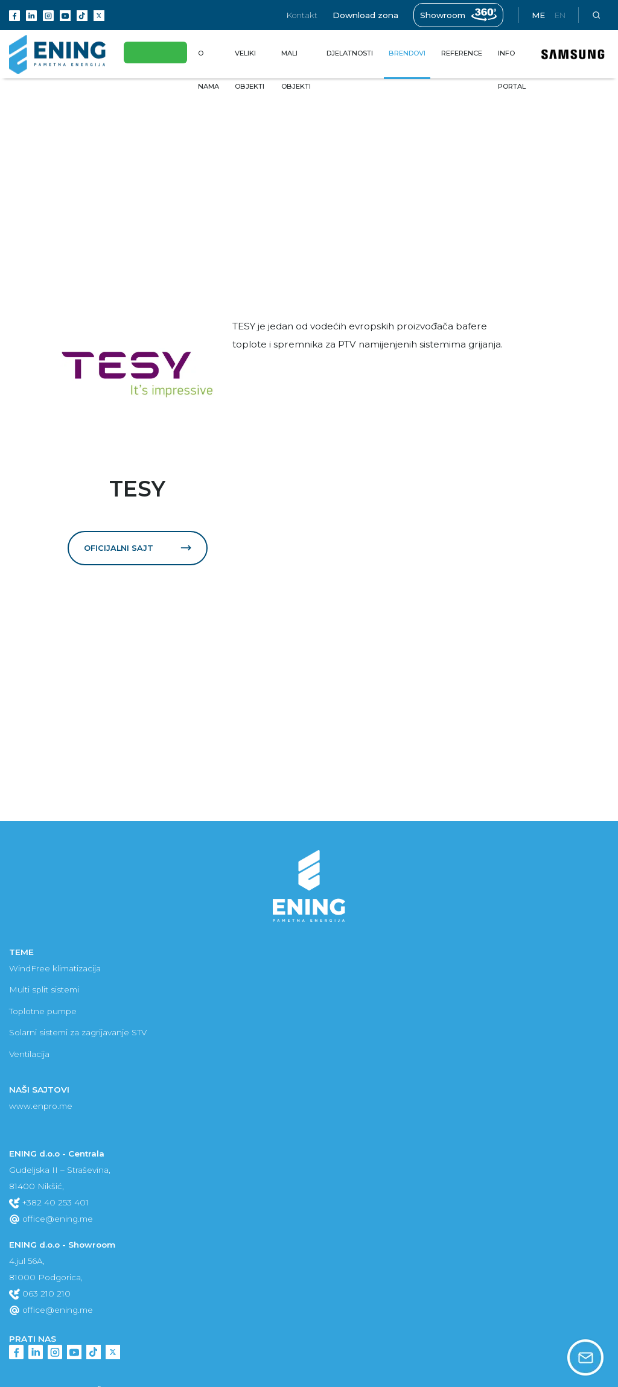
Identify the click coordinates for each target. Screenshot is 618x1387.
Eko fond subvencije (159, 52)
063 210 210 (40, 1293)
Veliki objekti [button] (249, 69)
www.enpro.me (40, 1106)
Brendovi (27, 89)
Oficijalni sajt (137, 547)
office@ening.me (51, 1219)
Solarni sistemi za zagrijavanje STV (78, 1032)
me (538, 15)
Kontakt (302, 15)
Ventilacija (29, 1054)
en (560, 15)
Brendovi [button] (407, 53)
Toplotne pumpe (43, 1011)
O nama (211, 69)
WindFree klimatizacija (55, 968)
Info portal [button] (512, 69)
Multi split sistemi (44, 989)
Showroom (458, 15)
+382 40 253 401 (49, 1202)
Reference (461, 53)
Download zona (365, 15)
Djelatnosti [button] (350, 53)
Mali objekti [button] (296, 69)
